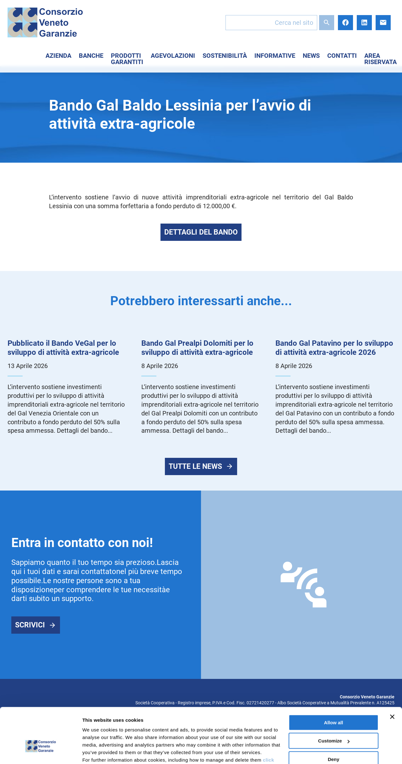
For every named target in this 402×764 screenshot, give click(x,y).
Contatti (342, 55)
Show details (96, 751)
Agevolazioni (173, 55)
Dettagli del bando (201, 232)
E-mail (383, 22)
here (166, 734)
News (311, 55)
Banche (91, 55)
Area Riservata (380, 59)
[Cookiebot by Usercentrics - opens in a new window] (40, 751)
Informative (274, 55)
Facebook (345, 22)
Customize (334, 700)
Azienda (58, 55)
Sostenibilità (225, 55)
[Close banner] (392, 676)
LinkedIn (364, 22)
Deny (334, 718)
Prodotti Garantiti (127, 59)
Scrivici (30, 625)
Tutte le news (195, 467)
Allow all (333, 682)
